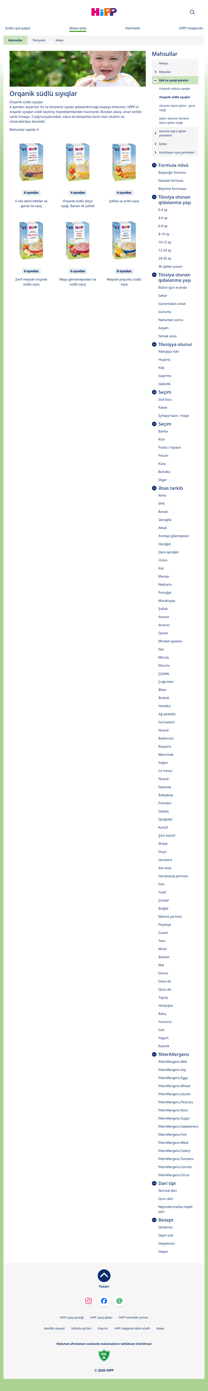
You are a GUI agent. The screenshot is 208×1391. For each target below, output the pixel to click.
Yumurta (165, 1022)
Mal (161, 965)
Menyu (163, 63)
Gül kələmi (166, 722)
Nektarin (165, 584)
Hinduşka (165, 1005)
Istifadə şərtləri (81, 1328)
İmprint (103, 1328)
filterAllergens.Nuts (173, 1110)
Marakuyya (166, 600)
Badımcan (166, 738)
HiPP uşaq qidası (101, 1317)
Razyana (164, 746)
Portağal (164, 592)
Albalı (162, 528)
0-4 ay (163, 210)
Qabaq (163, 811)
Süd (161, 1030)
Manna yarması (170, 916)
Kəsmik (163, 1046)
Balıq (162, 1013)
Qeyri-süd (165, 1235)
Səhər (162, 295)
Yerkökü (164, 706)
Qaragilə (164, 519)
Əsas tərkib (170, 488)
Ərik (161, 503)
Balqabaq (165, 795)
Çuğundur (166, 681)
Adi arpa (164, 868)
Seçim (164, 392)
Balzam (164, 957)
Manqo (163, 576)
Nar (161, 649)
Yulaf (162, 892)
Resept (165, 1220)
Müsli (162, 949)
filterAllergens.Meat (173, 1142)
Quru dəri (165, 1198)
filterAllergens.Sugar (174, 1118)
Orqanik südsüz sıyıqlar (174, 88)
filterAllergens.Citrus (174, 1175)
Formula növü (173, 165)
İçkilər (163, 144)
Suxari (163, 932)
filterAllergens (173, 1054)
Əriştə (163, 843)
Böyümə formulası (172, 188)
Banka (163, 431)
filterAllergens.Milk (172, 1061)
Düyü (162, 851)
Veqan (163, 1251)
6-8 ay (163, 226)
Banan (163, 511)
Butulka (164, 471)
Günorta (164, 312)
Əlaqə (59, 40)
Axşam (163, 328)
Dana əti (164, 981)
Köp (161, 367)
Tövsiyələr (39, 40)
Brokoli (163, 698)
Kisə (161, 439)
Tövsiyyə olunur (175, 344)
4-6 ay (163, 218)
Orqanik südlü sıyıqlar (174, 97)
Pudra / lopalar (169, 447)
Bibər (162, 690)
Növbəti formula (170, 180)
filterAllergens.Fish (172, 1134)
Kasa (162, 463)
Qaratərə (165, 860)
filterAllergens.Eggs (173, 1078)
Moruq (163, 657)
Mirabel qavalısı (170, 641)
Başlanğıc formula (172, 172)
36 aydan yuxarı (170, 266)
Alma (162, 495)
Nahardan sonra (170, 320)
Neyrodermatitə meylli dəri (175, 1209)
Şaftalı (163, 609)
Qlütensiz (165, 1227)
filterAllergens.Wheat (174, 1086)
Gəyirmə (164, 376)
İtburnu (164, 665)
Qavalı (163, 633)
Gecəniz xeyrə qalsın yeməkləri (172, 133)
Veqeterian (166, 1243)
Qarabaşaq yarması (173, 876)
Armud (163, 617)
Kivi (161, 568)
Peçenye (164, 924)
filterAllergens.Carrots (175, 1167)
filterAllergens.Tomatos (176, 1159)
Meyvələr (165, 72)
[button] (192, 12)
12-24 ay (164, 250)
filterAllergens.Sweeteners (178, 1126)
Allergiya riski (168, 351)
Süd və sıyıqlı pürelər (173, 80)
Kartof (163, 827)
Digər (162, 480)
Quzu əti (164, 989)
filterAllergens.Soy (172, 1069)
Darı (161, 884)
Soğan (163, 762)
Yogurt (163, 1038)
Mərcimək (165, 754)
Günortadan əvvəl (172, 303)
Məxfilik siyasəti (54, 1328)
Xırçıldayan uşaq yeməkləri (177, 152)
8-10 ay (163, 234)
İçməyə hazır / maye (173, 415)
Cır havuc (165, 770)
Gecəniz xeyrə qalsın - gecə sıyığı (177, 108)
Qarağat (164, 544)
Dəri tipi (167, 1183)
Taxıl (161, 941)
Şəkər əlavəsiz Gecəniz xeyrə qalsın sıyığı (174, 120)
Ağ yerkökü (167, 714)
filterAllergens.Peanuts (175, 1102)
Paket (162, 407)
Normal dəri (167, 1190)
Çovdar (163, 900)
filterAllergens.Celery (174, 1150)
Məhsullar (15, 40)
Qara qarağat (168, 552)
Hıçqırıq (164, 359)
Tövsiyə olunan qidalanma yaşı (174, 199)
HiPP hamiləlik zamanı (133, 1317)
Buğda (163, 908)
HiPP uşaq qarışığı (72, 1317)
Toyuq (163, 997)
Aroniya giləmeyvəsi (173, 536)
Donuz (163, 973)
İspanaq (164, 787)
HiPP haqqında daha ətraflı (132, 1328)
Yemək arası (167, 336)
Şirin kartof (166, 835)
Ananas (164, 625)
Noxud (163, 730)
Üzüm (162, 560)
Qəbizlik (164, 384)
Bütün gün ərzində (172, 287)
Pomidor (165, 803)
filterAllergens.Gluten (174, 1094)
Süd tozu (165, 399)
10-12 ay (164, 242)
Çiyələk (163, 673)
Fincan (163, 455)
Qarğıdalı (165, 819)
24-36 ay (164, 258)
